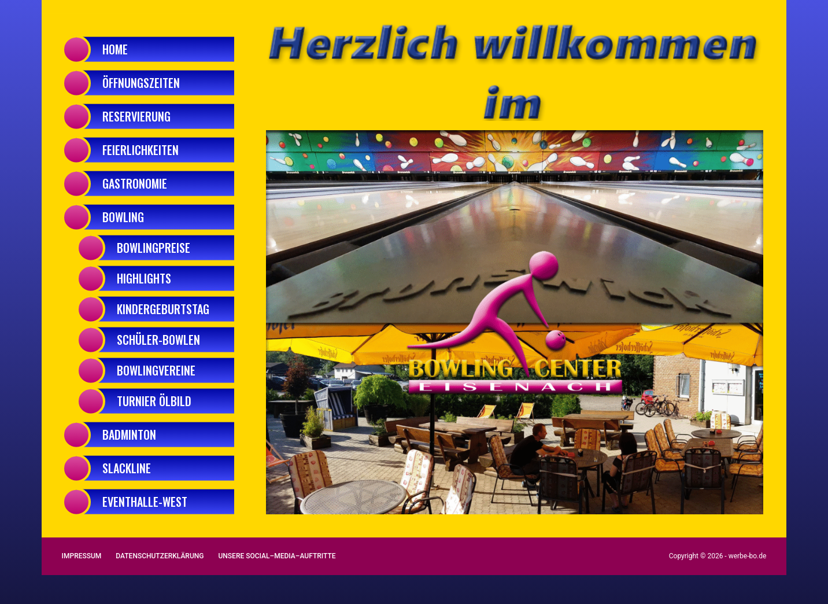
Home (115, 49)
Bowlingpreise (153, 247)
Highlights (144, 278)
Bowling (123, 217)
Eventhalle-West (144, 501)
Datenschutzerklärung (160, 556)
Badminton (129, 434)
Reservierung (136, 116)
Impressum (82, 556)
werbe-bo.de (748, 556)
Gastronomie (134, 183)
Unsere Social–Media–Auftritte (276, 556)
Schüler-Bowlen (158, 339)
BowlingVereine (156, 370)
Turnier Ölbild (154, 401)
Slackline (126, 468)
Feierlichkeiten (140, 150)
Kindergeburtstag (163, 309)
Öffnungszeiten (141, 82)
